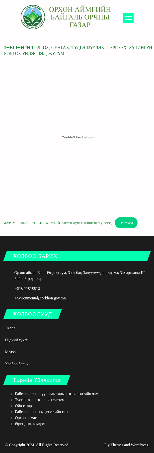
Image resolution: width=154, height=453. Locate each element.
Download (126, 223)
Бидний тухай (16, 340)
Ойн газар (23, 406)
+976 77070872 (27, 288)
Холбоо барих (16, 364)
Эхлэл (10, 328)
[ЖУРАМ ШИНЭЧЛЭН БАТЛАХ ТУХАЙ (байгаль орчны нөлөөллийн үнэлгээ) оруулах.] (78, 137)
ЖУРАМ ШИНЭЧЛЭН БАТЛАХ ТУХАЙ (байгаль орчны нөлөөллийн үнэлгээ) (58, 223)
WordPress (139, 445)
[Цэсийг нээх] (128, 18)
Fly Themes (113, 445)
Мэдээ (10, 352)
